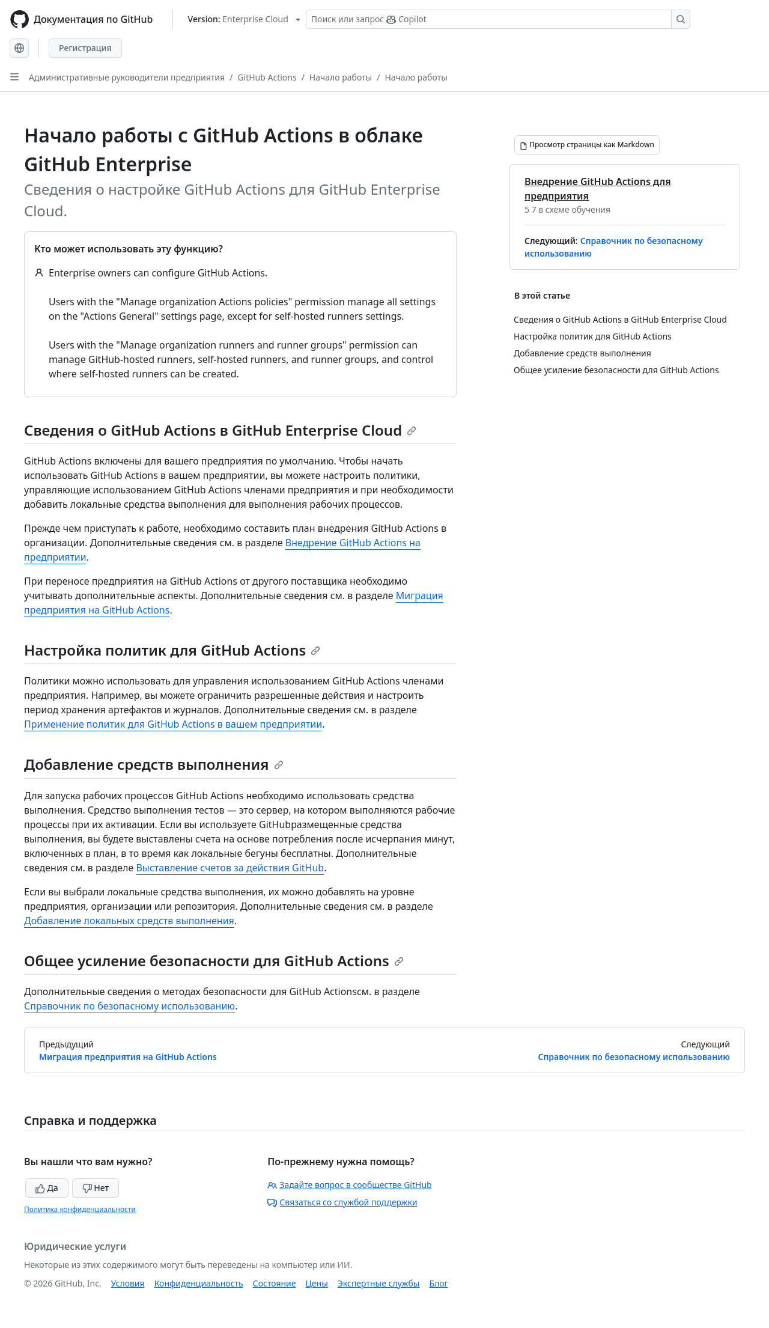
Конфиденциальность (198, 1283)
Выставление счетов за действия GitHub (230, 867)
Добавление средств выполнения (154, 764)
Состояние (274, 1283)
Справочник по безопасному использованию (129, 1006)
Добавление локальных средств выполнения (129, 920)
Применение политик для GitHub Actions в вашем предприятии (173, 724)
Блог (438, 1283)
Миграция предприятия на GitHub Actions (128, 1056)
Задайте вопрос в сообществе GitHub (349, 1184)
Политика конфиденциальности (80, 1209)
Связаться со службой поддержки (342, 1202)
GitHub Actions (266, 77)
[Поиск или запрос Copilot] (498, 19)
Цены (317, 1283)
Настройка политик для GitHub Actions (172, 650)
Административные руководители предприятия (127, 77)
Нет (95, 1187)
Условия (128, 1283)
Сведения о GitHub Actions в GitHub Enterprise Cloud (220, 430)
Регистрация (85, 47)
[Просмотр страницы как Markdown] (587, 144)
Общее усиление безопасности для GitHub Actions (214, 960)
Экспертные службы (379, 1283)
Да (46, 1187)
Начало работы (340, 77)
